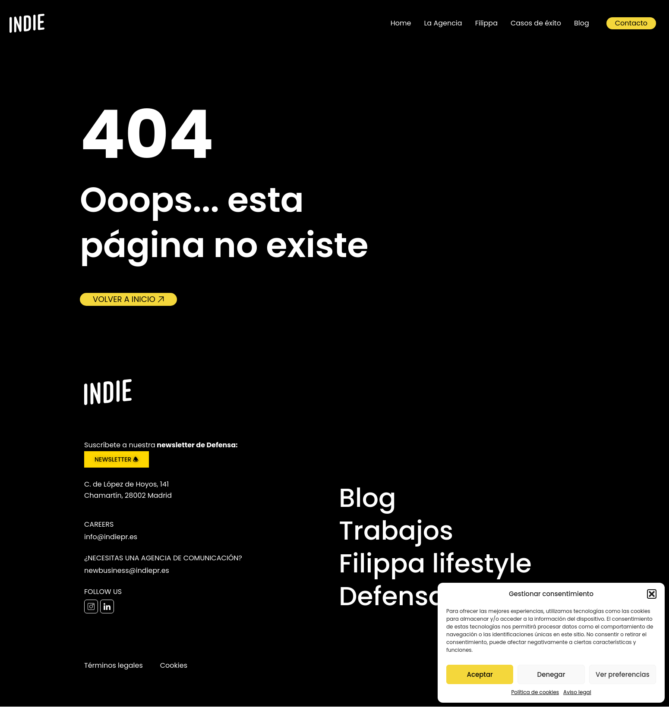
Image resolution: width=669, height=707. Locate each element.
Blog (581, 23)
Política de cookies (535, 692)
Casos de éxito (536, 23)
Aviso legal (577, 692)
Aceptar (479, 674)
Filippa (486, 23)
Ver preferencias (623, 674)
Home (401, 23)
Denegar (551, 674)
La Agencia (443, 23)
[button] (651, 594)
